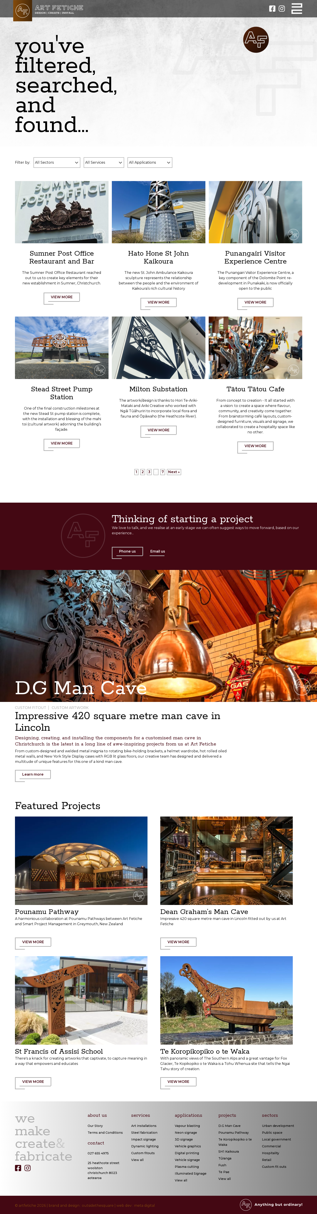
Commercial (271, 1146)
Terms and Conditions (105, 1133)
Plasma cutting (187, 1167)
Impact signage (143, 1139)
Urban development (278, 1126)
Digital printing (187, 1153)
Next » (174, 472)
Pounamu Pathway (233, 1133)
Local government (276, 1139)
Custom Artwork (70, 708)
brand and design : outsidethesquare (81, 1205)
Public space (272, 1133)
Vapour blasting (187, 1126)
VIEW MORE (64, 300)
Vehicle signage (187, 1160)
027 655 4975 (98, 1153)
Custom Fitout (30, 708)
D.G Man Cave (229, 1126)
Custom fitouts (143, 1153)
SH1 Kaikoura (228, 1152)
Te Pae (223, 1172)
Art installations (144, 1126)
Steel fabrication (144, 1133)
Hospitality (270, 1153)
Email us (157, 551)
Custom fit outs (274, 1167)
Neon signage (186, 1133)
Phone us (129, 554)
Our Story (95, 1126)
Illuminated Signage (190, 1174)
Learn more (35, 777)
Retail (266, 1160)
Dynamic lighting (144, 1146)
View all (137, 1160)
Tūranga (224, 1158)
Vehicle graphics (188, 1146)
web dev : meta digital (135, 1205)
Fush (222, 1165)
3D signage (184, 1139)
